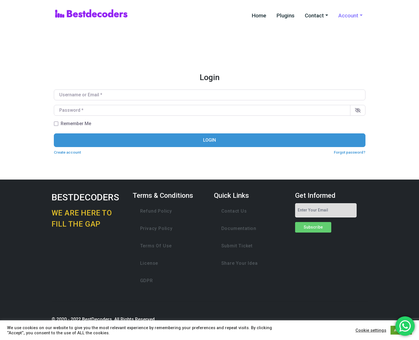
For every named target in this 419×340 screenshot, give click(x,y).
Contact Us (234, 211)
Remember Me (76, 123)
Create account (67, 152)
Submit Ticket (237, 246)
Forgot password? (349, 152)
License (149, 263)
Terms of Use (156, 246)
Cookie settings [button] (370, 330)
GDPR (146, 280)
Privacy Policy (156, 228)
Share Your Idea (239, 263)
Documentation (238, 228)
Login (209, 140)
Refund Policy (156, 211)
